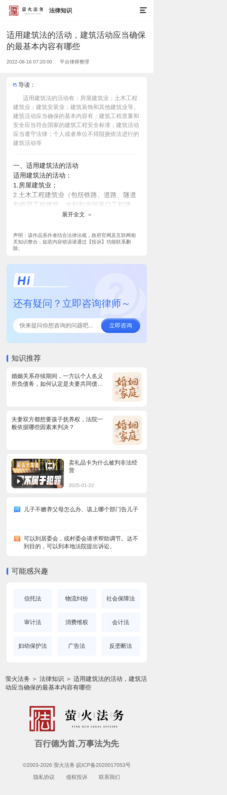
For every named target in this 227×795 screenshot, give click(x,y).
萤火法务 (17, 678)
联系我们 (109, 777)
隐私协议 (44, 777)
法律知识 (51, 678)
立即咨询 (120, 325)
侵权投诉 (76, 777)
